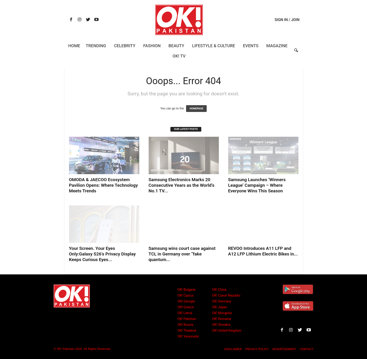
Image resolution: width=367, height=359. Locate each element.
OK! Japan (219, 307)
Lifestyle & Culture (213, 45)
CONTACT (306, 349)
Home (74, 45)
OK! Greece (186, 307)
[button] (296, 53)
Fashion (152, 45)
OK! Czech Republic (226, 295)
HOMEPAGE (196, 108)
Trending (96, 45)
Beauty (176, 45)
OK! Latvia (185, 313)
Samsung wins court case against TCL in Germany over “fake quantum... (182, 254)
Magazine (277, 45)
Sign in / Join (287, 20)
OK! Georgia (186, 301)
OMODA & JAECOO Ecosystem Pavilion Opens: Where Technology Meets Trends (103, 185)
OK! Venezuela (188, 336)
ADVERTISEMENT (284, 349)
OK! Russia (185, 325)
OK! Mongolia (222, 313)
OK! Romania (221, 319)
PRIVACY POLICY (256, 349)
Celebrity (124, 45)
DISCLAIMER (233, 349)
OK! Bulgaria (187, 289)
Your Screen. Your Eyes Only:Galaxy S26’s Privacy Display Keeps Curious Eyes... (102, 254)
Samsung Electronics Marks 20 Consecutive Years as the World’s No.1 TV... (181, 185)
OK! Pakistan (187, 319)
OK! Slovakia (221, 325)
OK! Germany (221, 301)
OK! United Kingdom (226, 330)
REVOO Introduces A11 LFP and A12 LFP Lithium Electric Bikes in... (263, 251)
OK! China (219, 289)
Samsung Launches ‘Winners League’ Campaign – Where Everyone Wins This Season (257, 185)
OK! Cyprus (186, 295)
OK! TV (178, 56)
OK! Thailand (187, 330)
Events (250, 45)
